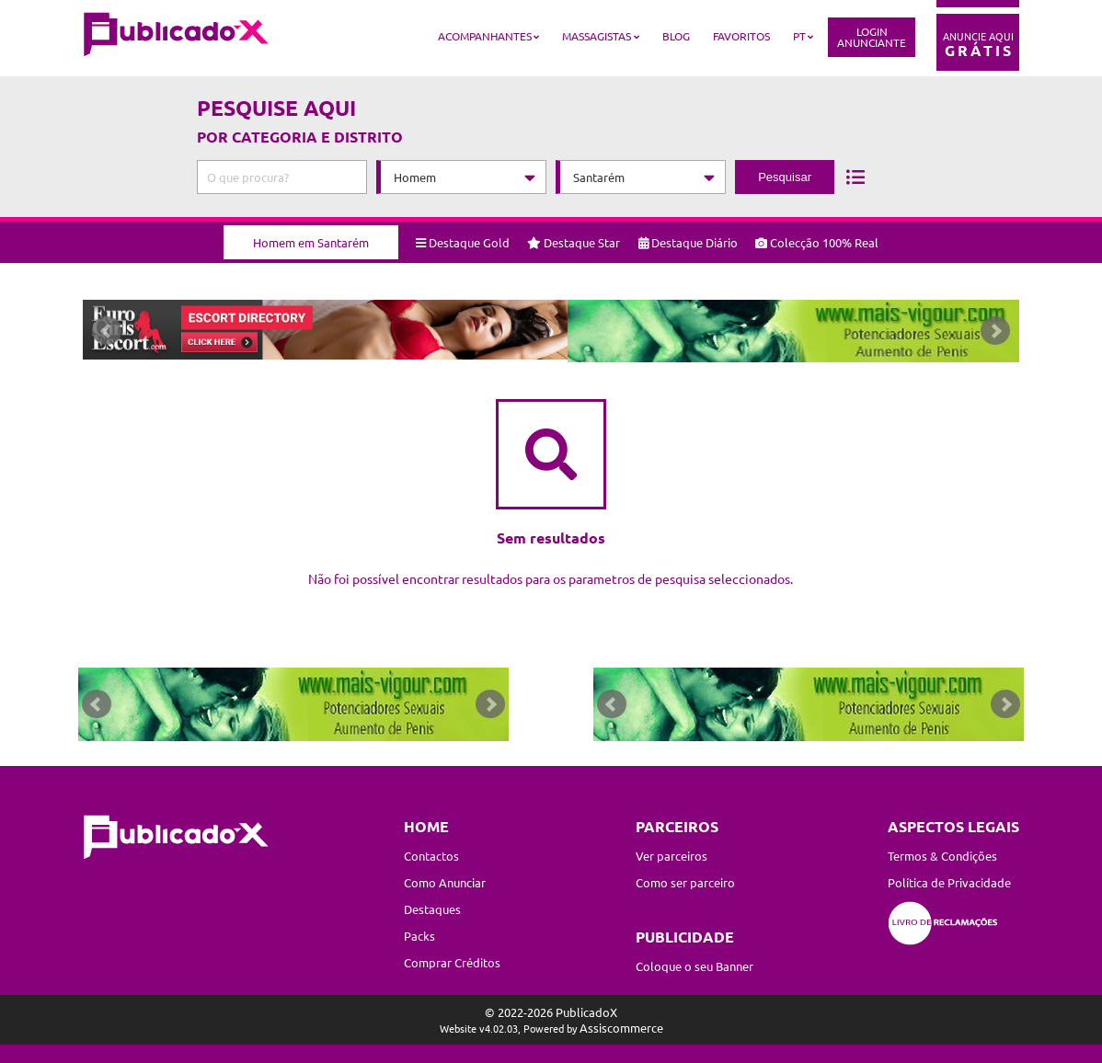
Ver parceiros (671, 855)
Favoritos (741, 36)
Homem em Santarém (311, 236)
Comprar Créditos (452, 962)
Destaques (432, 909)
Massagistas (596, 36)
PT (799, 36)
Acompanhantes (485, 36)
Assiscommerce (621, 1027)
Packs (419, 935)
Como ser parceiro (685, 882)
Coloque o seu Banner (694, 966)
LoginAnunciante (871, 37)
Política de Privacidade (949, 882)
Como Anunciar (445, 882)
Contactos (431, 855)
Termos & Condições (942, 855)
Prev (106, 334)
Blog (676, 36)
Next (995, 334)
